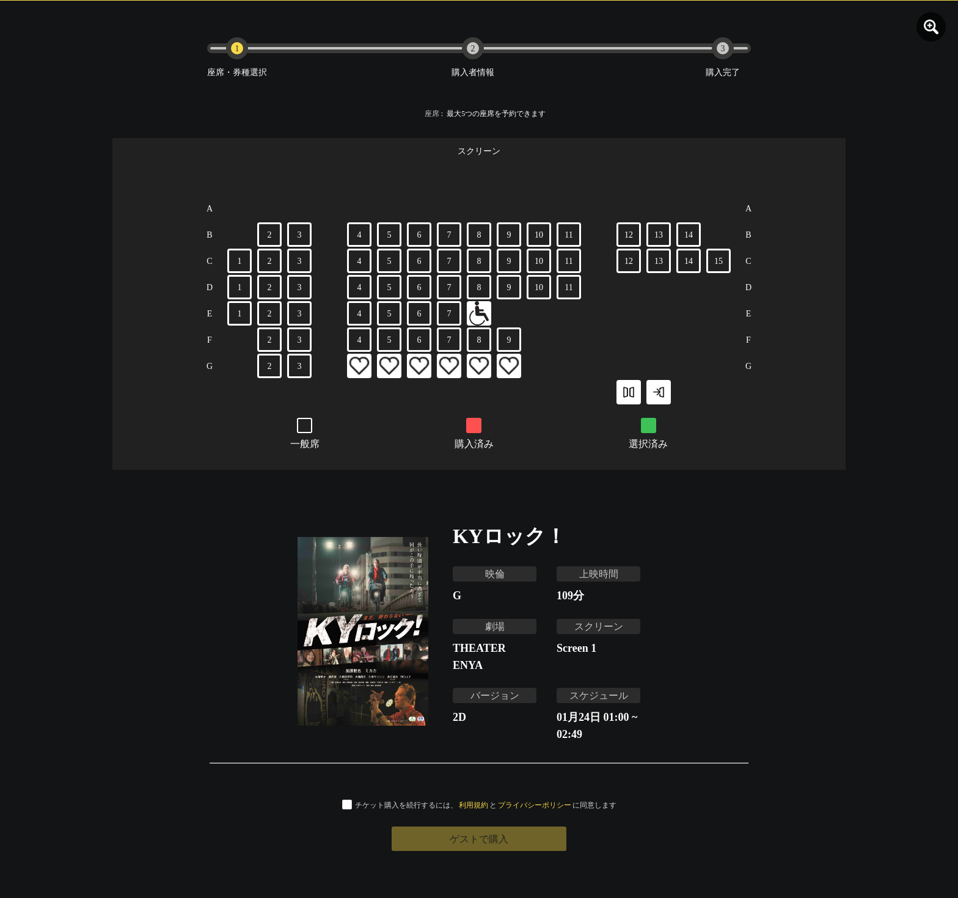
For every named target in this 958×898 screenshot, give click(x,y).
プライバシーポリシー (534, 804)
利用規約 (473, 804)
